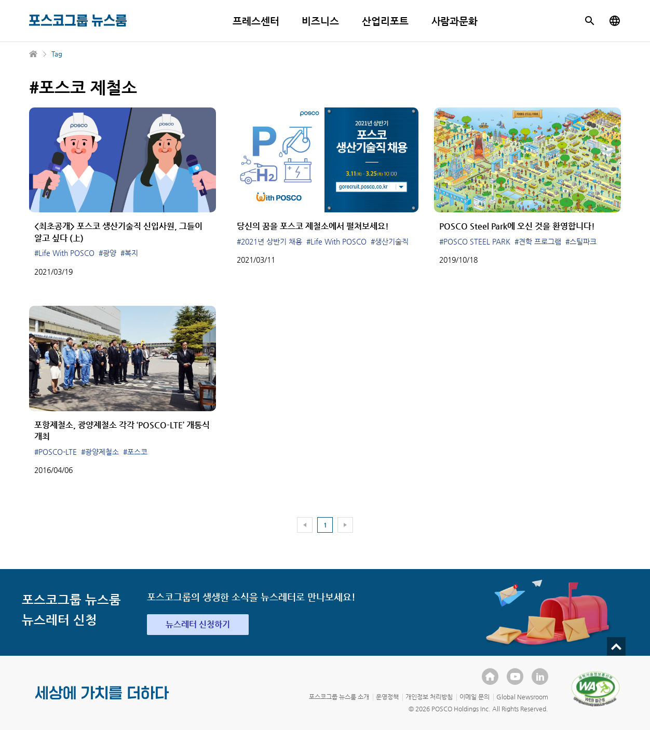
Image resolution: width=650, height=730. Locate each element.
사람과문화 (454, 21)
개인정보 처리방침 (429, 696)
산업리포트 (385, 21)
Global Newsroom (522, 696)
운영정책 (387, 696)
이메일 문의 (474, 696)
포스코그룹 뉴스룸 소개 (339, 696)
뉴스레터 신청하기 (198, 624)
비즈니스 (320, 21)
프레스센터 (256, 21)
